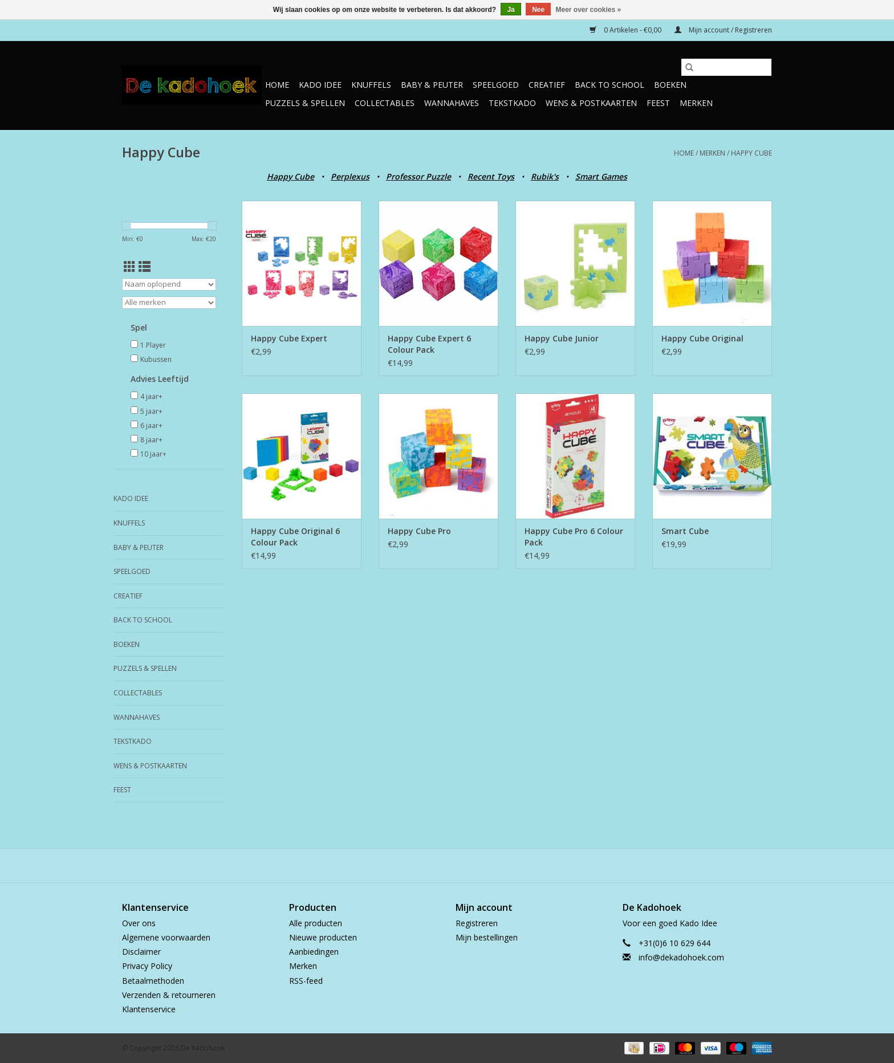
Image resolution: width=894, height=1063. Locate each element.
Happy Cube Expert (289, 338)
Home (277, 84)
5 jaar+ (151, 411)
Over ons (139, 923)
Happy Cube (751, 153)
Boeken (670, 84)
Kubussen (156, 359)
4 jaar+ (151, 396)
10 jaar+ (153, 454)
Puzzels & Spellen (305, 102)
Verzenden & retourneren (169, 994)
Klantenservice (149, 1009)
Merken (696, 102)
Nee (538, 10)
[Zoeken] (726, 67)
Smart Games (601, 176)
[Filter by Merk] (169, 302)
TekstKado (512, 102)
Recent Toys (491, 176)
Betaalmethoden (153, 980)
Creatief (547, 84)
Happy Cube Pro (419, 531)
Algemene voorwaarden (166, 937)
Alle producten (315, 923)
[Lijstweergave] (145, 267)
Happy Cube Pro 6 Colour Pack (574, 537)
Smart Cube (685, 531)
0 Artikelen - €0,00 (626, 30)
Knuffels (371, 84)
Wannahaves (451, 102)
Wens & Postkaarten (591, 102)
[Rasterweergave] (130, 267)
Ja (510, 10)
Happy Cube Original (702, 338)
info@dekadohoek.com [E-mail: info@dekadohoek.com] (681, 957)
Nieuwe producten (323, 937)
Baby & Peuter (432, 84)
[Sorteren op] (169, 284)
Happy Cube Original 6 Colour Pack (295, 537)
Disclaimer (141, 951)
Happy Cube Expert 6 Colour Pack (429, 344)
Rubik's (545, 176)
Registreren (477, 923)
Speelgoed (496, 84)
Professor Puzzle (418, 176)
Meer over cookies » (588, 10)
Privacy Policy (147, 965)
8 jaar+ (151, 440)
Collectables (385, 102)
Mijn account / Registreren (723, 30)
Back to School (609, 84)
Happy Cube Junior (562, 338)
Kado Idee (320, 84)
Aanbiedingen (314, 951)
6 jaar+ (151, 425)
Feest (658, 102)
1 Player (153, 345)
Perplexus (350, 176)
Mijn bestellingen (487, 937)
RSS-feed (306, 980)
